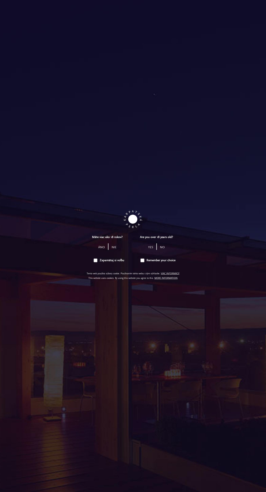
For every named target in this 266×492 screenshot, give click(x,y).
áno (101, 247)
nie (114, 247)
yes (150, 247)
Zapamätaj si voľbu (112, 260)
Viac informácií (170, 273)
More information (166, 278)
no (162, 247)
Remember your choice (160, 260)
